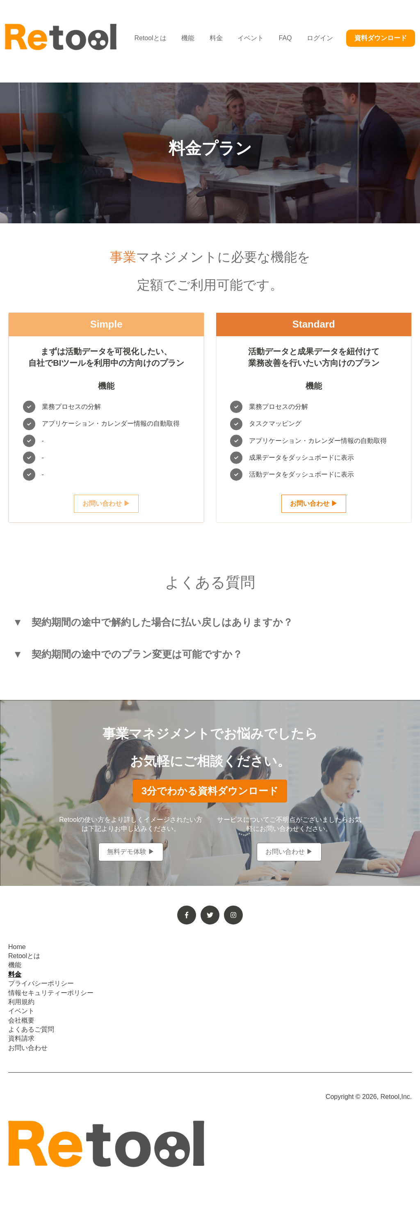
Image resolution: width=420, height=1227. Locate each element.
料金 (216, 37)
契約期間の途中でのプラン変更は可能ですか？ (137, 654)
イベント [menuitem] (21, 1010)
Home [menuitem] (17, 946)
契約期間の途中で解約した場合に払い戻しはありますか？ (162, 622)
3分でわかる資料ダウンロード (210, 790)
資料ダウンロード (380, 37)
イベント (250, 37)
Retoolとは (150, 37)
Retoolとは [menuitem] (24, 955)
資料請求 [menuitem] (21, 1038)
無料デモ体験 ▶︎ (131, 851)
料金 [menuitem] (14, 974)
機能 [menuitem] (14, 964)
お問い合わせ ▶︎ (106, 503)
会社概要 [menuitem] (21, 1020)
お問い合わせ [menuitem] (28, 1047)
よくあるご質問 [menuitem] (31, 1029)
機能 (187, 37)
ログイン (320, 37)
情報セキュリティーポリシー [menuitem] (51, 992)
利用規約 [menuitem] (21, 1001)
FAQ (285, 37)
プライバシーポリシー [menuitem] (41, 983)
